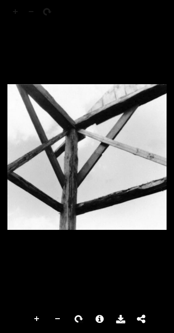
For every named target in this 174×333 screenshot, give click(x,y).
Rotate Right (79, 319)
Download (121, 319)
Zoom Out (58, 319)
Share (141, 319)
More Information (100, 319)
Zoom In (37, 319)
